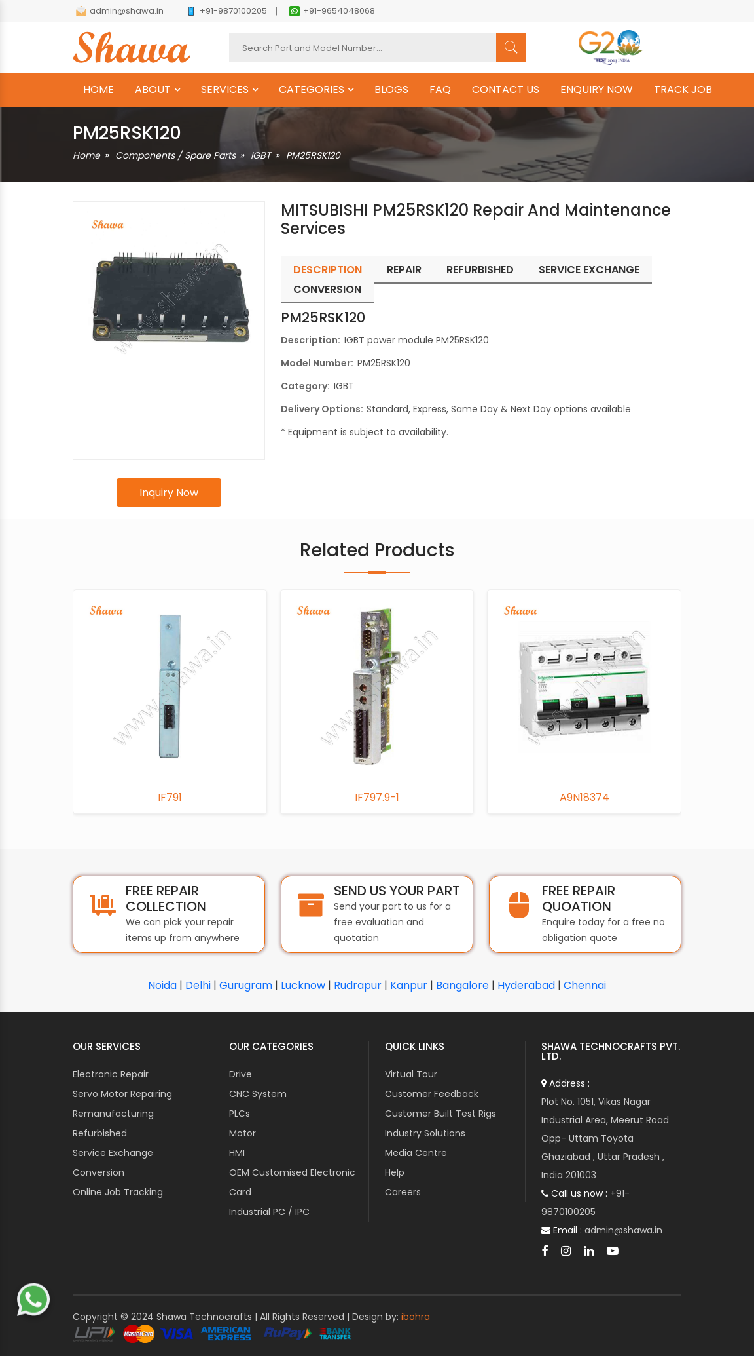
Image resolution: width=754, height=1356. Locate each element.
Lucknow (303, 985)
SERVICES (225, 89)
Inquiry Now (168, 492)
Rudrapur (358, 985)
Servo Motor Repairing (122, 1093)
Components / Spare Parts (175, 155)
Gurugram (245, 985)
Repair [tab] (404, 269)
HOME (98, 89)
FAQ (440, 89)
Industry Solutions (425, 1133)
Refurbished (100, 1133)
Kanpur (408, 985)
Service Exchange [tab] (589, 269)
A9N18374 (584, 797)
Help (394, 1172)
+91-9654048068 (332, 11)
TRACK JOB (683, 89)
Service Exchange (113, 1152)
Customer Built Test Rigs (440, 1113)
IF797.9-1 (377, 797)
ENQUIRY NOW (596, 89)
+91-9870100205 (226, 11)
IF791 (170, 797)
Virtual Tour (411, 1074)
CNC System (258, 1093)
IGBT (261, 155)
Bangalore (462, 985)
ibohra (415, 1316)
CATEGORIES (311, 89)
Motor (242, 1133)
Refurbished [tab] (480, 269)
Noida (162, 985)
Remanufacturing (113, 1113)
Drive (240, 1074)
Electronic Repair (111, 1074)
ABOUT (153, 89)
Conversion (98, 1172)
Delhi (198, 985)
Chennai (585, 985)
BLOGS (391, 89)
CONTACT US (505, 89)
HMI (237, 1152)
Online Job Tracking (118, 1192)
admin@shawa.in (120, 11)
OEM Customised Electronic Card (292, 1182)
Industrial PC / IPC (269, 1211)
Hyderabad (526, 985)
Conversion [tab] (327, 289)
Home (86, 155)
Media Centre (416, 1152)
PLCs (239, 1113)
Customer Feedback (431, 1093)
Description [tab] (327, 269)
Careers (403, 1192)
